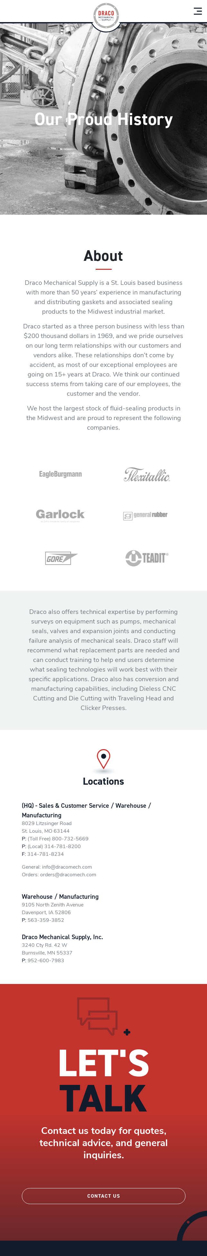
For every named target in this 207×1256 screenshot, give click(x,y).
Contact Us (103, 1196)
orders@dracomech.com (68, 875)
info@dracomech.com (67, 867)
